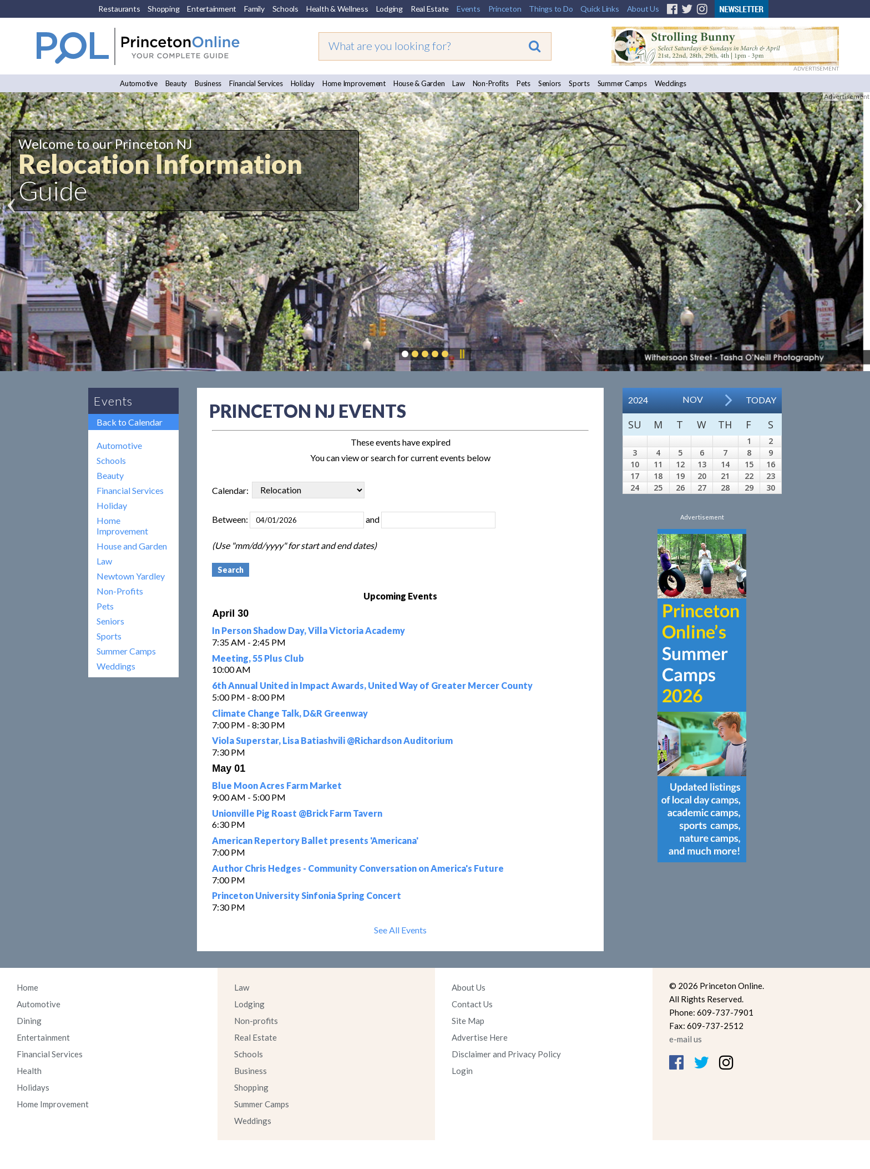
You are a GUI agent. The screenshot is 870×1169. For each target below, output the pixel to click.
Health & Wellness (337, 8)
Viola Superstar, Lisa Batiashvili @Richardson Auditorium (332, 740)
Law (458, 83)
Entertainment (211, 8)
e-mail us (685, 1039)
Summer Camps (622, 83)
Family (254, 8)
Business (208, 83)
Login (462, 1071)
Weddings (670, 83)
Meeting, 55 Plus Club (258, 658)
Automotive (139, 83)
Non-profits (256, 1021)
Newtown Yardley (131, 576)
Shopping (163, 8)
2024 (638, 399)
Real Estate (430, 8)
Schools (285, 8)
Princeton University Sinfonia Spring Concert (306, 895)
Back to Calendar (130, 422)
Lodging (389, 8)
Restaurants (119, 8)
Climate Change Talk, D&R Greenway (290, 713)
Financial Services (256, 83)
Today (761, 399)
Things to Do (551, 8)
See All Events (400, 930)
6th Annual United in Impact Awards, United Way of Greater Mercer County (372, 685)
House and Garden (132, 546)
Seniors (549, 83)
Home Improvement (354, 83)
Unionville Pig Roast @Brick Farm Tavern (297, 813)
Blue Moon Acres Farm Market (277, 785)
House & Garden (419, 83)
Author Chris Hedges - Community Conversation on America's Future (358, 868)
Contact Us (472, 1004)
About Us (643, 8)
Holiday (303, 83)
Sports (579, 83)
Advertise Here (480, 1037)
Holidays (33, 1087)
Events (468, 8)
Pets (523, 83)
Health (29, 1071)
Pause (462, 354)
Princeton (505, 8)
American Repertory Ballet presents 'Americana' (315, 840)
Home (27, 987)
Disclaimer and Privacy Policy (506, 1054)
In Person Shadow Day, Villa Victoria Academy (308, 630)
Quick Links (599, 8)
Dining (29, 1021)
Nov (692, 399)
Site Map (468, 1021)
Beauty (176, 83)
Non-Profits (491, 83)
